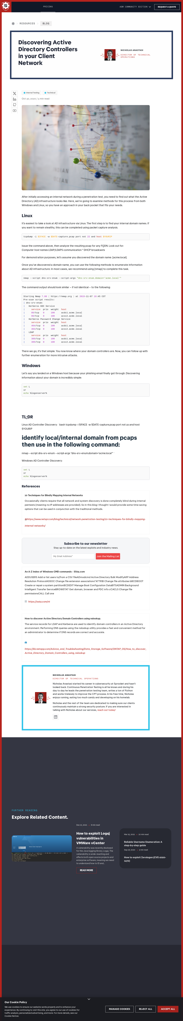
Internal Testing (31, 93)
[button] (135, 7)
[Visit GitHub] (14, 105)
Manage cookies (104, 1009)
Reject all (134, 1009)
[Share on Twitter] (14, 93)
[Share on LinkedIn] (14, 99)
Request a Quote (167, 7)
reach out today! (106, 710)
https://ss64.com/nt (39, 601)
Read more (86, 877)
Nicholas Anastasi (64, 675)
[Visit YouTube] (14, 110)
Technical (49, 93)
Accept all (164, 1009)
